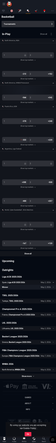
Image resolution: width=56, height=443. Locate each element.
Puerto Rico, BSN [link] (11, 106)
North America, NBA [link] (12, 40)
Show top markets (28, 60)
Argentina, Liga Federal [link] (13, 149)
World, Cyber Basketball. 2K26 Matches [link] (19, 210)
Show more (28, 376)
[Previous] (4, 386)
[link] (13, 4)
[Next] (51, 386)
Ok (28, 434)
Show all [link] (43, 34)
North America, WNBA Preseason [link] (17, 83)
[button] (28, 40)
